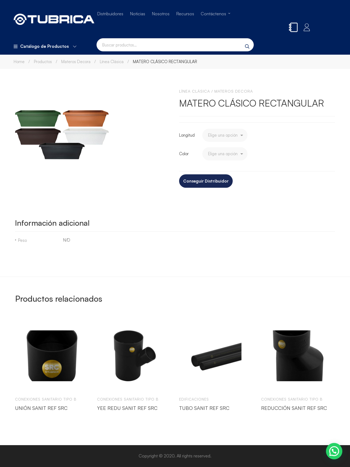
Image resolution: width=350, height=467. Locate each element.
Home (19, 61)
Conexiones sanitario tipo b (46, 399)
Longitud (187, 135)
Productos (43, 61)
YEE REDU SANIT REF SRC (127, 408)
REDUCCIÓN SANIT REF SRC (294, 408)
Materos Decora (76, 61)
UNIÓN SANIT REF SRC (41, 408)
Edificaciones (194, 399)
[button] (334, 451)
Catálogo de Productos (45, 46)
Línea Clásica (112, 61)
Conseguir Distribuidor (206, 181)
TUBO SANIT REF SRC (204, 408)
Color (184, 153)
